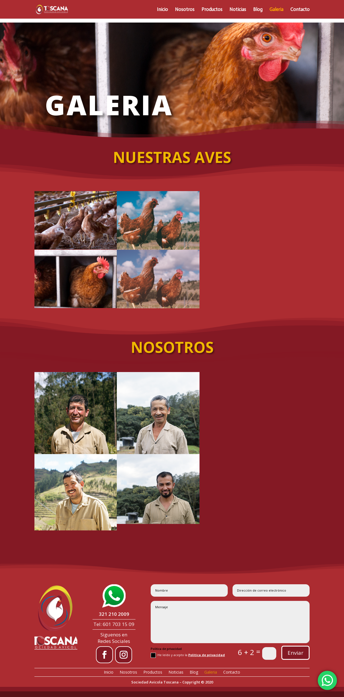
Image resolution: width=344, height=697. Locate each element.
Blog (257, 9)
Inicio (162, 9)
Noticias (237, 9)
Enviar (295, 652)
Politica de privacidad (206, 655)
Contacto (300, 9)
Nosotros (184, 9)
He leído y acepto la (188, 655)
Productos (211, 9)
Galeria (276, 9)
